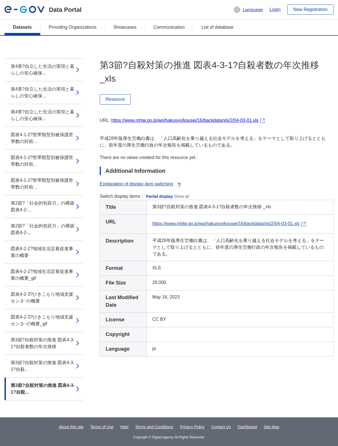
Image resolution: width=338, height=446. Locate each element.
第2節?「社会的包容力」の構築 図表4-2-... (42, 206)
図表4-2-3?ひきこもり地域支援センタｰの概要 (42, 297)
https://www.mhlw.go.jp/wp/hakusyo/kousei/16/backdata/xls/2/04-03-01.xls (185, 120)
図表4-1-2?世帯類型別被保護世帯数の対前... (42, 138)
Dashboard (247, 427)
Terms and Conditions (154, 427)
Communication (168, 27)
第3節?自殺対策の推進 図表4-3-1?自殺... (43, 366)
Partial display (159, 196)
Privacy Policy (192, 427)
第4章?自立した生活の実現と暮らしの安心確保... (42, 69)
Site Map (271, 427)
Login (275, 9)
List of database (218, 27)
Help (124, 427)
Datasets (22, 27)
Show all (181, 196)
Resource (115, 99)
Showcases (125, 27)
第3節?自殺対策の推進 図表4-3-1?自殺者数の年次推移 (43, 343)
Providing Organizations (73, 27)
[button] (248, 9)
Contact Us (221, 427)
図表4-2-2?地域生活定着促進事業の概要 (42, 252)
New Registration (310, 9)
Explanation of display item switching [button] (141, 183)
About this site (71, 427)
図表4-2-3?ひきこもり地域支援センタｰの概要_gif (42, 320)
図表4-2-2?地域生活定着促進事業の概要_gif (42, 275)
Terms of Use (102, 427)
